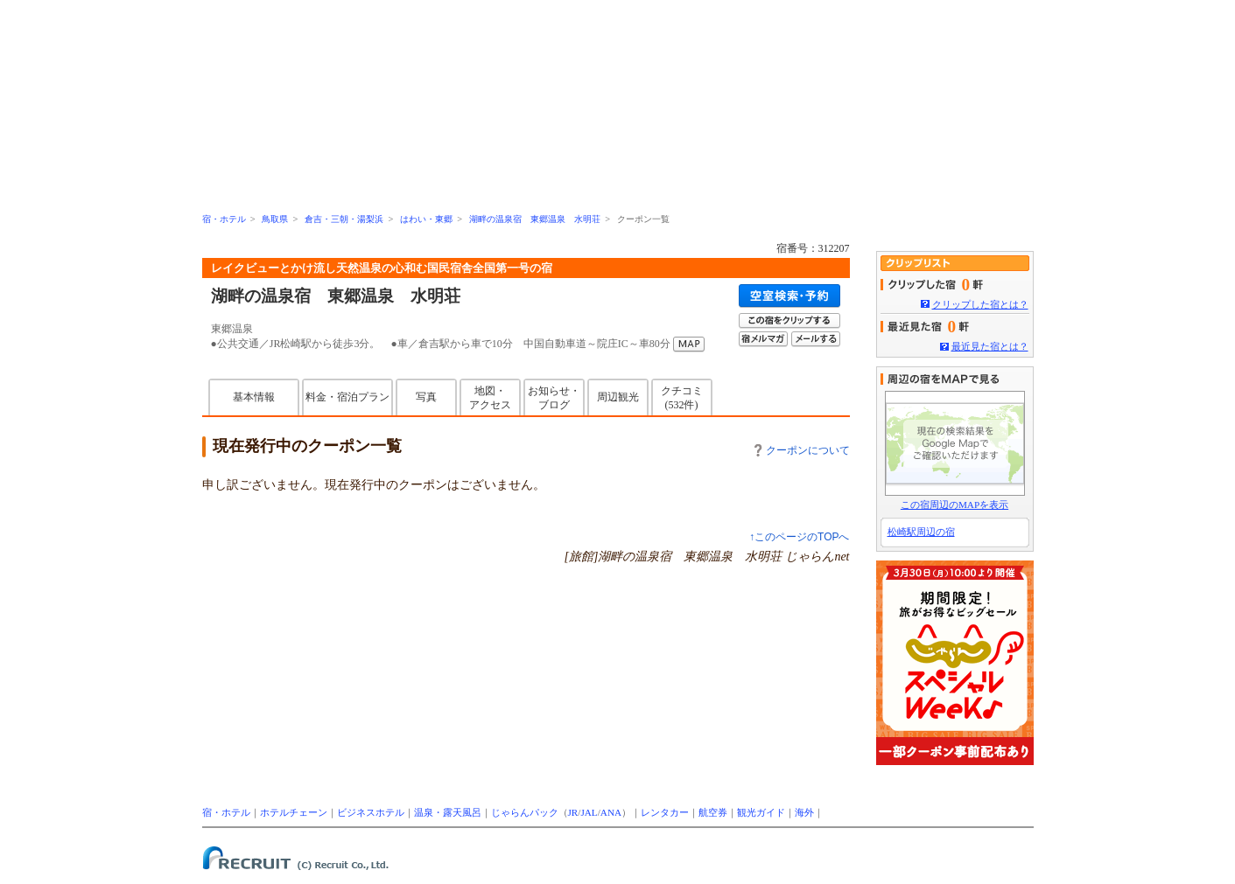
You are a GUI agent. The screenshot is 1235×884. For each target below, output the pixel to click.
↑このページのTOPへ (799, 537)
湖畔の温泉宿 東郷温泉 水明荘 (534, 219)
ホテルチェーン (293, 812)
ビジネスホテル (370, 812)
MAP (689, 344)
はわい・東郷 (426, 219)
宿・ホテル (224, 219)
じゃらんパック (524, 812)
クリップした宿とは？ (980, 304)
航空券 (712, 812)
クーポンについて (802, 450)
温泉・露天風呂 (447, 812)
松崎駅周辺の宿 (921, 531)
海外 (804, 812)
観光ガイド (761, 812)
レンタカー (665, 812)
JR (573, 812)
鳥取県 (275, 219)
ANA (610, 812)
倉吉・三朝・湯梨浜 (344, 219)
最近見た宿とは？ (989, 346)
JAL (588, 812)
